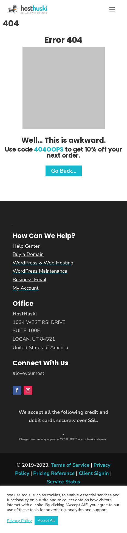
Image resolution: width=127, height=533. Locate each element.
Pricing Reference (54, 473)
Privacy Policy (19, 520)
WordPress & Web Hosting (43, 263)
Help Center (26, 246)
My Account (25, 288)
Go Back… (63, 171)
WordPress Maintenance (40, 271)
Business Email (29, 279)
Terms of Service (70, 465)
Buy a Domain (28, 254)
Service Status (63, 481)
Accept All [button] (46, 520)
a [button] (112, 9)
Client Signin (94, 473)
